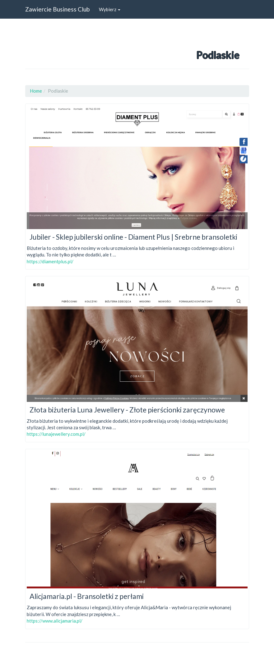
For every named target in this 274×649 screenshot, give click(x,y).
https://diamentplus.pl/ (50, 261)
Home (36, 91)
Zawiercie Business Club (57, 9)
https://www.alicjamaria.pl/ (54, 621)
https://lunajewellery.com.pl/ (56, 434)
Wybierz (109, 9)
